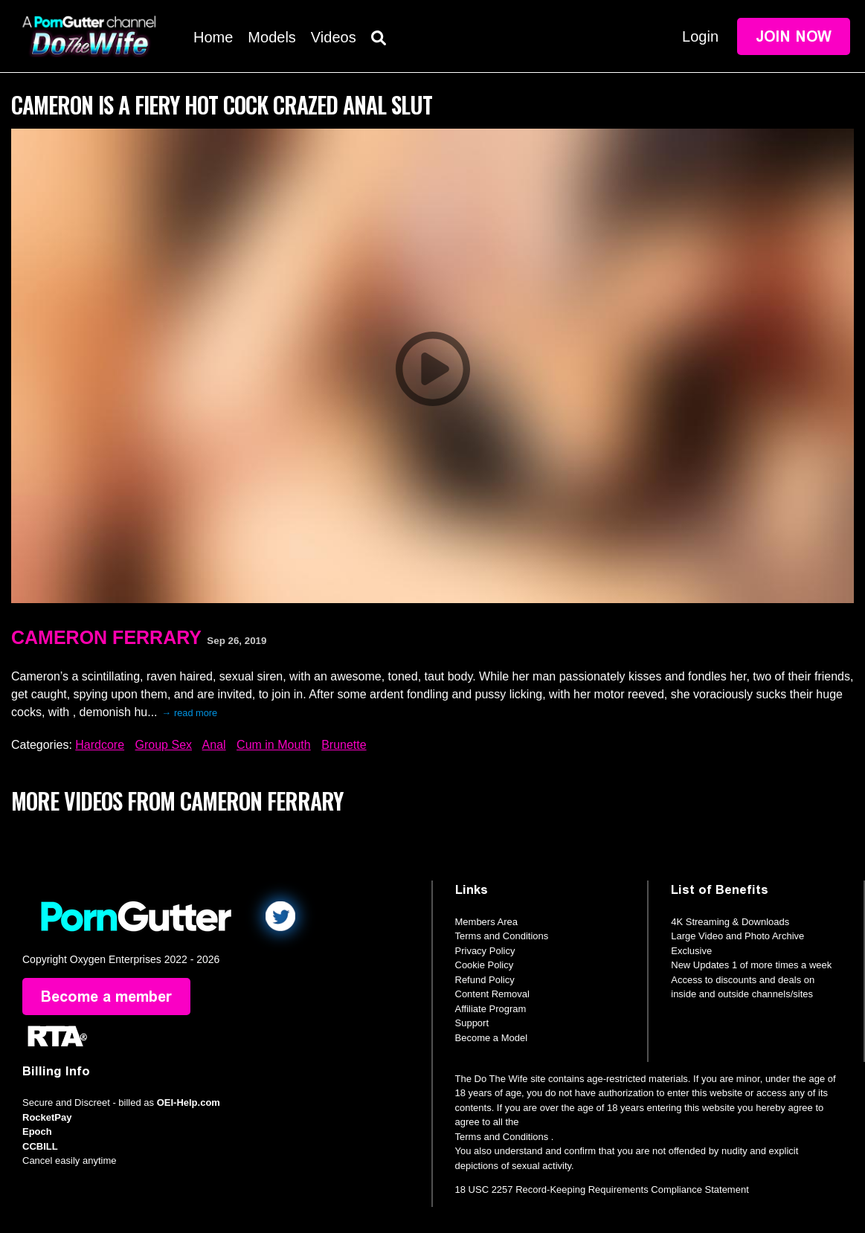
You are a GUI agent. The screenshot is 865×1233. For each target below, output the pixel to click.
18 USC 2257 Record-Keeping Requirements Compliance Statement (602, 1189)
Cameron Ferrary (106, 637)
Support (472, 1022)
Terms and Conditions (502, 935)
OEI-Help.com (188, 1102)
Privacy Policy (485, 950)
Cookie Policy (484, 964)
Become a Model (491, 1037)
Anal (214, 744)
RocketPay (46, 1117)
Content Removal (492, 993)
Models (271, 37)
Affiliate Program (491, 1008)
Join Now (794, 36)
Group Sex (163, 744)
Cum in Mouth (274, 744)
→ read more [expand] (190, 712)
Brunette (343, 744)
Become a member (106, 996)
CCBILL (40, 1146)
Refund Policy (485, 979)
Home (213, 37)
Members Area (486, 921)
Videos (333, 37)
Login (700, 36)
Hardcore (99, 744)
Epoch (37, 1131)
